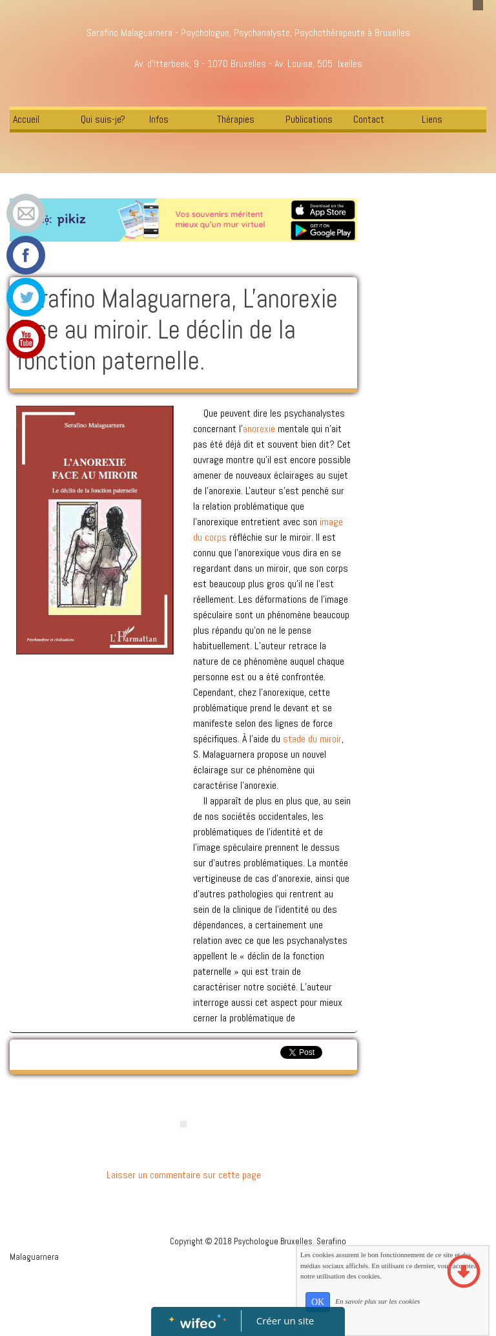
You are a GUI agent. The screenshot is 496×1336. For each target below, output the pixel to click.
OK (317, 1302)
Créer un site (285, 1320)
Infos (159, 119)
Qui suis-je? (103, 119)
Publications (309, 119)
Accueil (26, 119)
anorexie (260, 428)
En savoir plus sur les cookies (377, 1301)
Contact (368, 119)
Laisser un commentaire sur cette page (184, 1175)
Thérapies (235, 119)
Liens (432, 119)
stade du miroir (312, 739)
